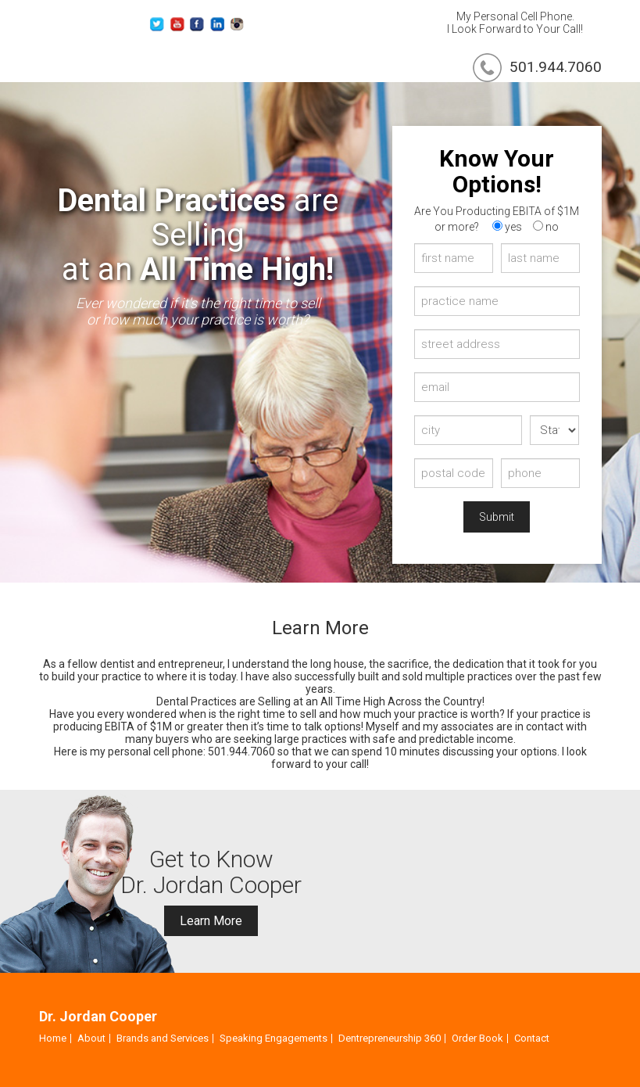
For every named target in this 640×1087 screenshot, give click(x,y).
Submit (496, 517)
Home (52, 1038)
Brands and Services (162, 1038)
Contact (531, 1038)
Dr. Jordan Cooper (98, 1016)
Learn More (211, 920)
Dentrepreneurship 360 (389, 1038)
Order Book (477, 1038)
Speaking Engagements (273, 1038)
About (91, 1038)
